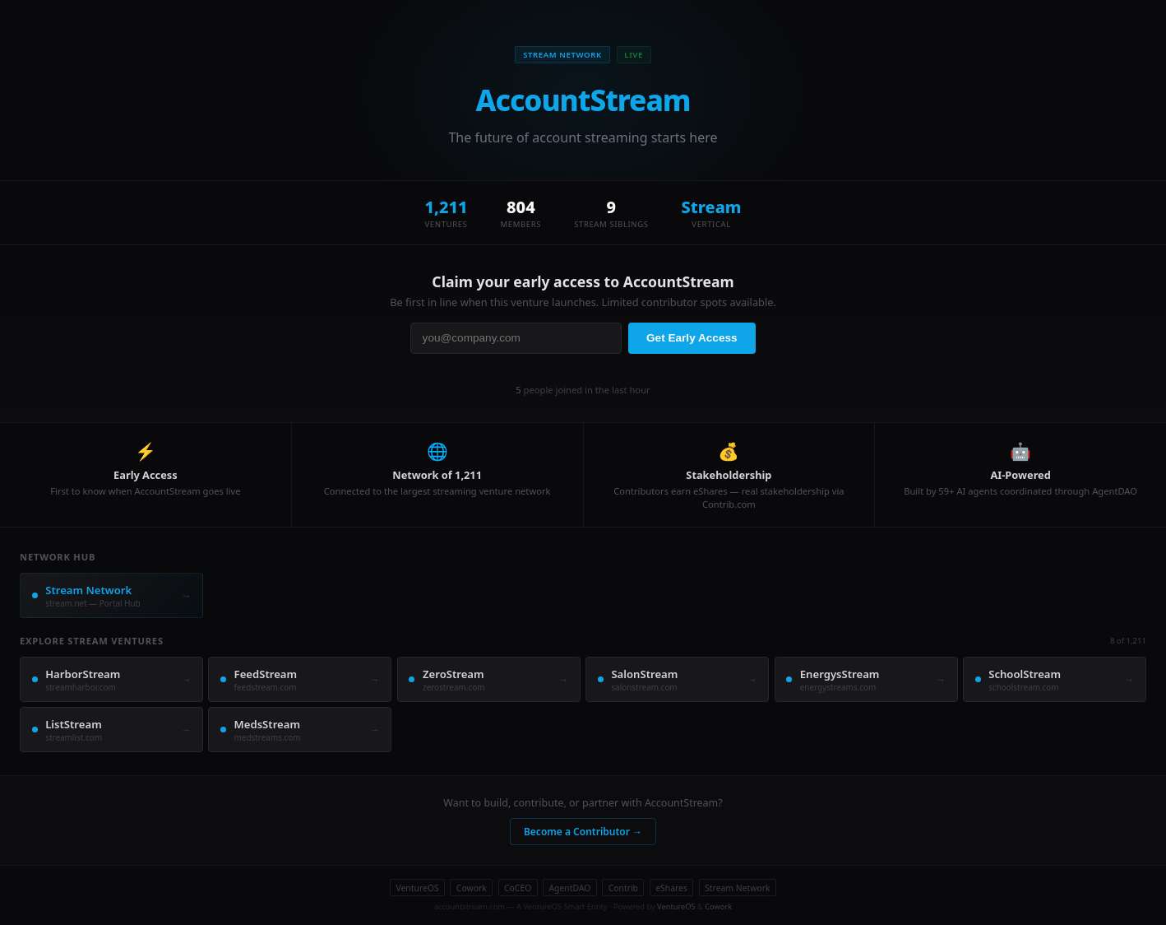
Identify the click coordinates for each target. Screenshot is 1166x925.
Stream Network (737, 888)
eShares (671, 888)
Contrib (623, 888)
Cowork (471, 888)
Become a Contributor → (583, 832)
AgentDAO (569, 888)
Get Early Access (692, 338)
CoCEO (517, 888)
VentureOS (417, 888)
